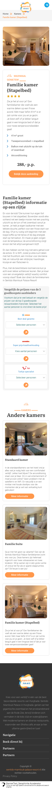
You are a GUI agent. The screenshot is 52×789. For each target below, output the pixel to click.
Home (5, 14)
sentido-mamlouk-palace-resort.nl (23, 769)
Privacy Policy (10, 776)
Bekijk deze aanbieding (26, 174)
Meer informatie (19, 496)
